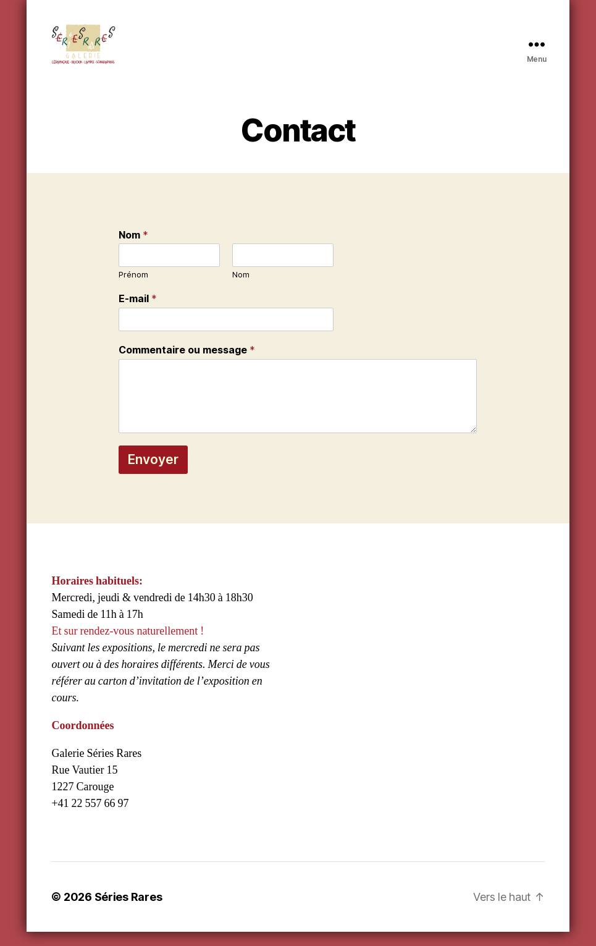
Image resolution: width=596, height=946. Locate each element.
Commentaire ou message (187, 364)
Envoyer (153, 473)
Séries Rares (128, 911)
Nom (133, 249)
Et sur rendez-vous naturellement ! (127, 645)
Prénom (133, 289)
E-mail (138, 313)
